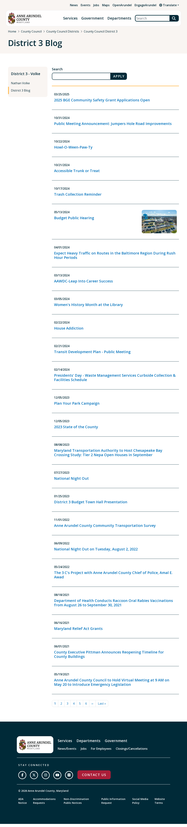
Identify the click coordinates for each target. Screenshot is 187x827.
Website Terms (159, 804)
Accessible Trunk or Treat (77, 173)
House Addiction (68, 331)
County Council (31, 31)
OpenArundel (122, 5)
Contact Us (94, 778)
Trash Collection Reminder (78, 197)
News (74, 5)
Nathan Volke (20, 86)
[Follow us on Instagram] (46, 778)
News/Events (67, 752)
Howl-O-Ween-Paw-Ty (73, 150)
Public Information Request (113, 804)
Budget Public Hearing (74, 220)
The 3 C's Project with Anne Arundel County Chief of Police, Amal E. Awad (113, 577)
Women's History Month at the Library (88, 307)
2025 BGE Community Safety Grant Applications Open (102, 102)
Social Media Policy (140, 804)
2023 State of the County (76, 429)
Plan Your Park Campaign (77, 406)
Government (92, 18)
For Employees (101, 752)
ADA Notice (22, 804)
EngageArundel (145, 5)
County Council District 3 (100, 31)
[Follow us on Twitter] (34, 778)
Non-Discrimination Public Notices (76, 804)
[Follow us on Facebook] (22, 778)
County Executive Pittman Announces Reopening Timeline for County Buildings (109, 657)
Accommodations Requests (44, 804)
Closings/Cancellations (132, 752)
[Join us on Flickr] (69, 778)
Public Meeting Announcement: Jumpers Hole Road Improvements (113, 126)
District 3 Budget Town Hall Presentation (90, 504)
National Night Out (71, 481)
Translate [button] (168, 5)
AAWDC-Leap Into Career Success (83, 284)
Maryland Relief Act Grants (78, 631)
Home (12, 31)
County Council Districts (62, 31)
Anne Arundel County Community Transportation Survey (105, 528)
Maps (106, 5)
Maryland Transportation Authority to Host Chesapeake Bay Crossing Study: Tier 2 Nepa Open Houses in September (108, 455)
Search (57, 72)
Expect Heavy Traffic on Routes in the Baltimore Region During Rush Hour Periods (114, 258)
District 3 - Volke (25, 76)
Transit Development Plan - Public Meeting (92, 354)
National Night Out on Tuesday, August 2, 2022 (96, 552)
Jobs (96, 5)
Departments (119, 18)
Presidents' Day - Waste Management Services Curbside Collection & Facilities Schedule (115, 380)
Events (85, 5)
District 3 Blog (20, 94)
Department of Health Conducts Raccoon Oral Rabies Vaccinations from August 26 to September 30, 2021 (113, 605)
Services (70, 18)
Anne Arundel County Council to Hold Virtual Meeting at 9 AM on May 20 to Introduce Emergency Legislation (111, 685)
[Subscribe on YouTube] (57, 778)
